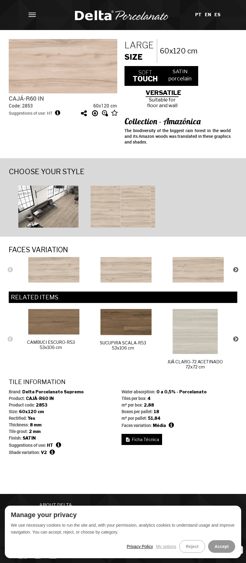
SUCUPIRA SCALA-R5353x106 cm (126, 329)
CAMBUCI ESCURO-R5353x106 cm (53, 329)
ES (217, 14)
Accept (222, 546)
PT (198, 14)
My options (169, 546)
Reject (194, 546)
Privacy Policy (143, 546)
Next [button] (236, 270)
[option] (51, 206)
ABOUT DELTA (55, 505)
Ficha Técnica (145, 439)
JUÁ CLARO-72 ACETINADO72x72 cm (195, 339)
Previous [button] (10, 270)
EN (208, 14)
